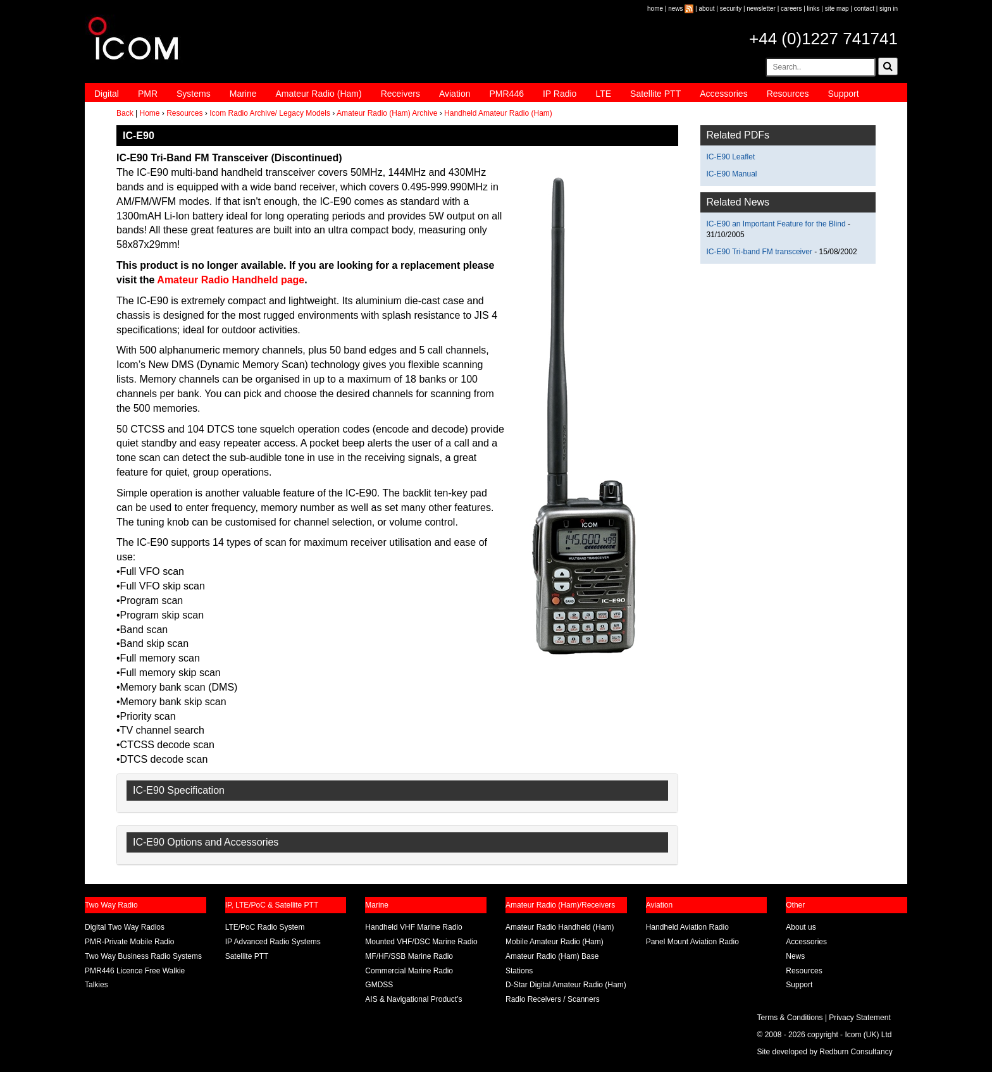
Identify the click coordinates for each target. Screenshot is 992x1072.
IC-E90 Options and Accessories (205, 842)
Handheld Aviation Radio (687, 927)
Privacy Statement (859, 1017)
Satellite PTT (655, 94)
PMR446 (506, 94)
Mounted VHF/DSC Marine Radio (421, 941)
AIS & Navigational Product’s (413, 999)
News (795, 956)
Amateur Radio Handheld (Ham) (559, 927)
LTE (603, 94)
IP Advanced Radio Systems (273, 941)
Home (149, 113)
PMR (148, 94)
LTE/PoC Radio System (265, 927)
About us (800, 927)
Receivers (400, 94)
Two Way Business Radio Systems (143, 956)
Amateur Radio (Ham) (319, 94)
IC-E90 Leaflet (731, 156)
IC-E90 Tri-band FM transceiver (759, 251)
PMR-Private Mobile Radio (129, 941)
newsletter (761, 8)
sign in (888, 8)
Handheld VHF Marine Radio (413, 927)
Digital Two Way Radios (124, 927)
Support (843, 94)
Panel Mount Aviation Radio (692, 941)
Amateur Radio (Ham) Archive (387, 113)
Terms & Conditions (790, 1017)
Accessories (723, 94)
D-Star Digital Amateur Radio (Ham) (565, 984)
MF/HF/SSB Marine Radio (409, 956)
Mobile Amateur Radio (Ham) (554, 941)
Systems (194, 94)
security (730, 8)
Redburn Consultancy (855, 1051)
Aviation (455, 94)
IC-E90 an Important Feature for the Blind (776, 223)
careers (791, 8)
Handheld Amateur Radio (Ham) (498, 113)
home (655, 8)
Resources (788, 94)
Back (124, 113)
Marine (243, 94)
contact (864, 8)
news (675, 8)
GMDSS (379, 984)
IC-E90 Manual (732, 173)
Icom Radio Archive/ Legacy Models (269, 113)
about (707, 8)
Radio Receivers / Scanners (552, 999)
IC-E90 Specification (179, 790)
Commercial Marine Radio (409, 970)
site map (837, 8)
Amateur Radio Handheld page (229, 279)
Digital (106, 94)
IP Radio (559, 94)
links (813, 8)
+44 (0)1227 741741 (823, 38)
